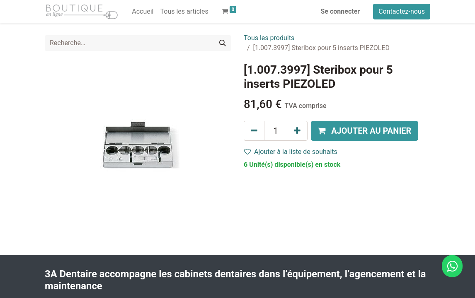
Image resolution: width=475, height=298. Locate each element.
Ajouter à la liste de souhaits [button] (290, 152)
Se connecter (340, 11)
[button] (364, 131)
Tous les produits (269, 38)
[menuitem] (142, 11)
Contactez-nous (401, 11)
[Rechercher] (222, 43)
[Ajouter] (297, 131)
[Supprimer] (254, 131)
